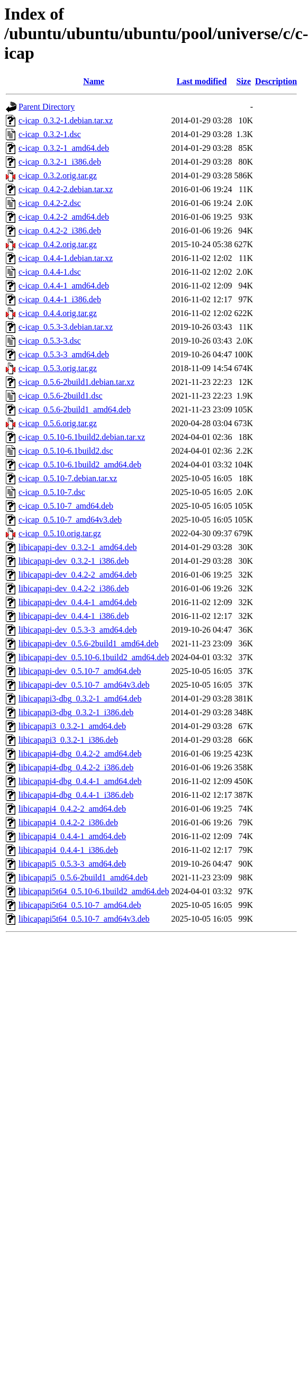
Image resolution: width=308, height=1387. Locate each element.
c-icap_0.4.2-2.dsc (50, 203)
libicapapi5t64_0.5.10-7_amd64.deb (80, 904)
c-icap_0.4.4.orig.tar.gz (58, 313)
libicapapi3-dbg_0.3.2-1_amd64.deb (80, 698)
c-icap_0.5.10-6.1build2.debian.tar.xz (82, 437)
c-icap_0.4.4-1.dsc (50, 271)
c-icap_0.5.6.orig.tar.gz (58, 423)
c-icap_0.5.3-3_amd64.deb (64, 354)
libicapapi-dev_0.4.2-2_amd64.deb (78, 574)
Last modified (202, 81)
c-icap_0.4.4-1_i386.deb (60, 299)
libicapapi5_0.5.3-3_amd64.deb (72, 863)
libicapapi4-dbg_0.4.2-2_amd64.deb (80, 753)
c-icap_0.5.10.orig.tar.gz (60, 533)
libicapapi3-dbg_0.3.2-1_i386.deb (76, 712)
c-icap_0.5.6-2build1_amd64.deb (75, 409)
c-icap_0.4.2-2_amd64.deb (64, 216)
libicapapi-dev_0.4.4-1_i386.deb (74, 615)
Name (93, 81)
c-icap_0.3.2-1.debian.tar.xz (66, 120)
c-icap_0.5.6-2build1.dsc (61, 395)
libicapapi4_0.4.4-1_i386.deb (68, 849)
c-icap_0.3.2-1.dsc (50, 134)
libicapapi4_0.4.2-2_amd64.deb (72, 808)
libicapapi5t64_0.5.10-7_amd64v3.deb (84, 918)
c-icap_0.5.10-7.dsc (52, 492)
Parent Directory (47, 106)
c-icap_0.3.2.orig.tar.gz (58, 175)
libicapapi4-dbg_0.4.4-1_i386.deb (76, 794)
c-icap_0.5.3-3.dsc (50, 340)
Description (276, 81)
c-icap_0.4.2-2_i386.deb (60, 230)
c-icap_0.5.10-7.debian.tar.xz (68, 478)
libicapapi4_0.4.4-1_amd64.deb (72, 836)
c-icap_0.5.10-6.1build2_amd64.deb (80, 464)
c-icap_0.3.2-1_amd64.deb (64, 147)
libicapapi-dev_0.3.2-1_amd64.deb (78, 547)
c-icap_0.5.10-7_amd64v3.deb (70, 519)
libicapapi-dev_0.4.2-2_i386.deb (74, 588)
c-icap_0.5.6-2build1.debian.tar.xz (76, 381)
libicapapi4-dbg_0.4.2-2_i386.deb (76, 767)
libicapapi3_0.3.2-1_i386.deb (68, 739)
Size (244, 81)
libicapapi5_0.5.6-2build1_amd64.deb (83, 877)
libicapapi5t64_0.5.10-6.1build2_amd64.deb (94, 891)
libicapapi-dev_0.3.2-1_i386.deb (74, 560)
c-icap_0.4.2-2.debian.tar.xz (66, 189)
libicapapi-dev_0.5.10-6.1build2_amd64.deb (94, 657)
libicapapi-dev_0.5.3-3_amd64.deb (78, 629)
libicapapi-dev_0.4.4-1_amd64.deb (78, 602)
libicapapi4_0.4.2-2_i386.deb (68, 822)
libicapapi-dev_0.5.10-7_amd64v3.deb (84, 684)
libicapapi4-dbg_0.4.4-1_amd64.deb (80, 781)
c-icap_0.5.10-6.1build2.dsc (66, 450)
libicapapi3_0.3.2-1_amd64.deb (72, 726)
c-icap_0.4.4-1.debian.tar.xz (66, 258)
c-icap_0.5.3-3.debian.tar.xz (66, 326)
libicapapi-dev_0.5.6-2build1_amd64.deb (88, 643)
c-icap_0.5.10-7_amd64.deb (66, 505)
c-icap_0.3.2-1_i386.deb (60, 161)
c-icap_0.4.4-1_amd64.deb (64, 285)
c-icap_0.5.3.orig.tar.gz (58, 368)
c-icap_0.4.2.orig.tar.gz (58, 244)
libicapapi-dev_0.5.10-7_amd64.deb (80, 671)
